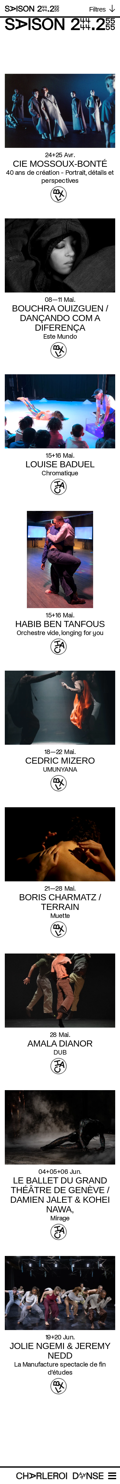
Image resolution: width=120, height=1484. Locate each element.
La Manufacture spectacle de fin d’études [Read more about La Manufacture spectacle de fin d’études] (60, 1368)
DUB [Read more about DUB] (60, 1052)
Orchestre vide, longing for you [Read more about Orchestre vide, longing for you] (60, 632)
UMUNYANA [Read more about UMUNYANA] (60, 769)
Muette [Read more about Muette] (60, 915)
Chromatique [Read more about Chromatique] (60, 473)
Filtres (97, 9)
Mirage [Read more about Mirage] (59, 1218)
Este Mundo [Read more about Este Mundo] (60, 336)
